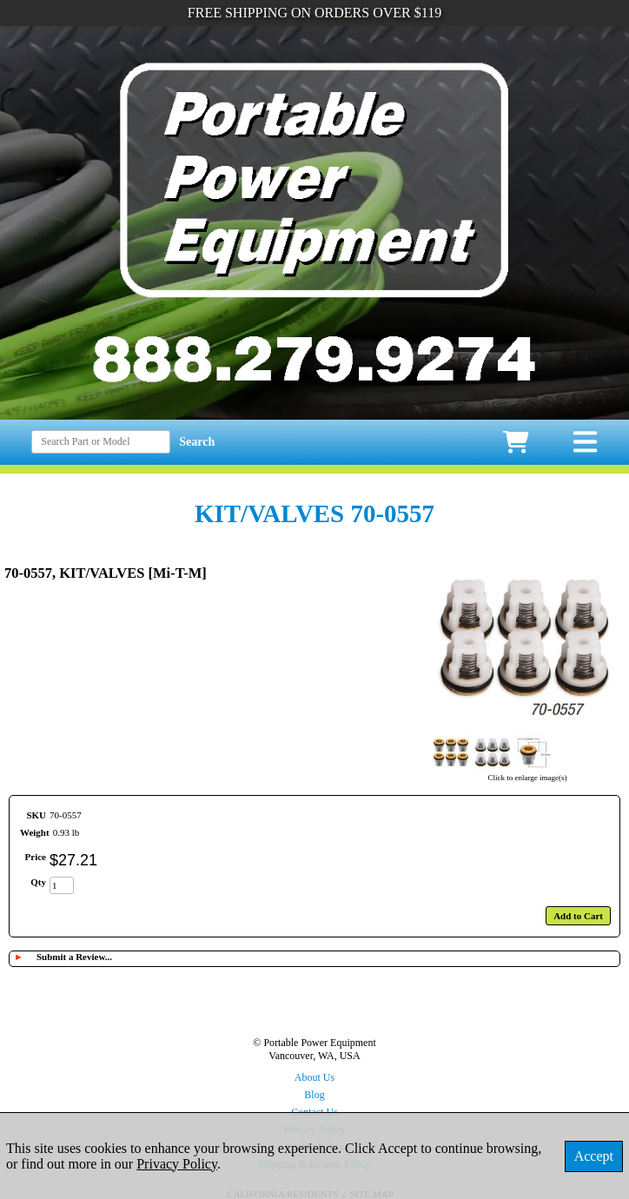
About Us (314, 1077)
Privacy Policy (176, 1163)
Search (197, 441)
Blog (314, 1095)
